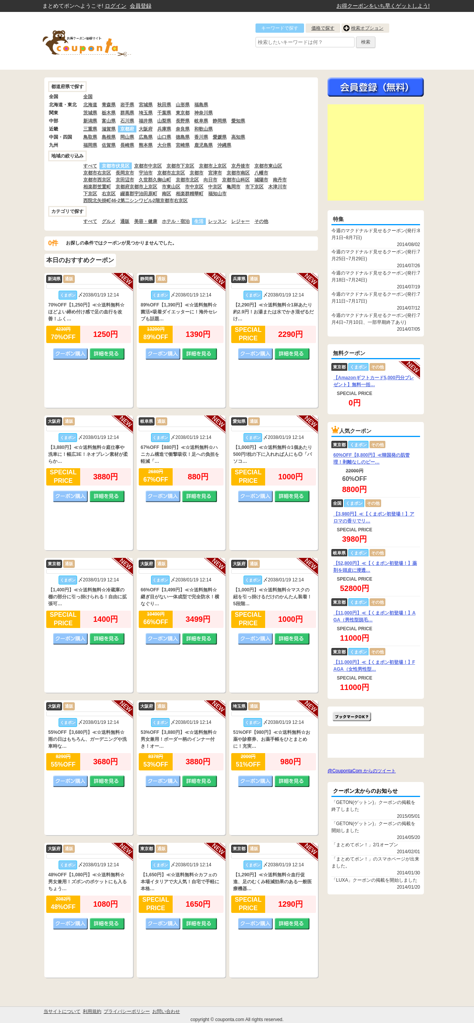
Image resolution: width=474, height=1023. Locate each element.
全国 (87, 96)
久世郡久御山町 (155, 179)
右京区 (109, 193)
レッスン (217, 221)
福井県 (146, 121)
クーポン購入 (70, 354)
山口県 (164, 137)
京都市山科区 (236, 179)
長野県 (183, 121)
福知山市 (217, 193)
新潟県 (90, 121)
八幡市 (261, 173)
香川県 (201, 137)
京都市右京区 (97, 173)
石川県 (127, 121)
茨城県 (90, 113)
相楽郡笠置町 (97, 186)
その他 (261, 221)
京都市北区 (187, 179)
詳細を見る (107, 354)
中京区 (215, 186)
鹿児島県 (203, 145)
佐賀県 (109, 145)
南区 (166, 193)
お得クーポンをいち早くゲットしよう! (383, 6)
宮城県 (146, 104)
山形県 (183, 104)
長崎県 (127, 145)
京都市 (196, 173)
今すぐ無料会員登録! (376, 87)
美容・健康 (145, 221)
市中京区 (194, 186)
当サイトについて (62, 1011)
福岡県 (90, 145)
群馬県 (127, 113)
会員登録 (140, 6)
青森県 (109, 104)
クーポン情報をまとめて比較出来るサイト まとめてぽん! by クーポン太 (100, 40)
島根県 (109, 137)
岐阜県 (201, 121)
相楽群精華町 (189, 193)
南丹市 (280, 179)
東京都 (183, 113)
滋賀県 (109, 129)
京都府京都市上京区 (136, 186)
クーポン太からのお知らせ (365, 791)
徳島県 (183, 137)
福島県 (201, 104)
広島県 (146, 137)
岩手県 (127, 104)
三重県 (90, 129)
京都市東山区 (268, 166)
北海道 (90, 104)
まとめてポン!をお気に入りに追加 (352, 716)
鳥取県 (90, 137)
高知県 (238, 137)
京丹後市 (240, 166)
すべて (90, 166)
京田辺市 (125, 179)
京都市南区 (238, 173)
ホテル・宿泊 (176, 221)
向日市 (210, 179)
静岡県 (220, 121)
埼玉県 (146, 113)
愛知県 (238, 121)
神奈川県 (203, 113)
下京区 (90, 193)
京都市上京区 (213, 166)
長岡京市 (125, 173)
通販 (124, 221)
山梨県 (164, 121)
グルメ (109, 221)
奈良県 (183, 129)
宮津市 (215, 173)
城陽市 (261, 179)
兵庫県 (164, 129)
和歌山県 (203, 129)
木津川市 (277, 186)
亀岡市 (233, 186)
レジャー (240, 221)
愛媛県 (220, 137)
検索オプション (367, 28)
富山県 (109, 121)
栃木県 (109, 113)
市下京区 (254, 186)
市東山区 (171, 186)
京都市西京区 (97, 179)
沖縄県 (224, 145)
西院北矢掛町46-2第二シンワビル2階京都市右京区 (135, 200)
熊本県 (146, 145)
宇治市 (146, 173)
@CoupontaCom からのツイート (362, 771)
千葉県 (164, 113)
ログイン (115, 6)
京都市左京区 (171, 173)
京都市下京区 (180, 166)
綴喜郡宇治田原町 (138, 193)
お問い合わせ (166, 1011)
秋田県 (164, 104)
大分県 (164, 145)
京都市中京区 (148, 166)
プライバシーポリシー (127, 1011)
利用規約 (92, 1011)
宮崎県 (183, 145)
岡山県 (127, 137)
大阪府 (146, 129)
